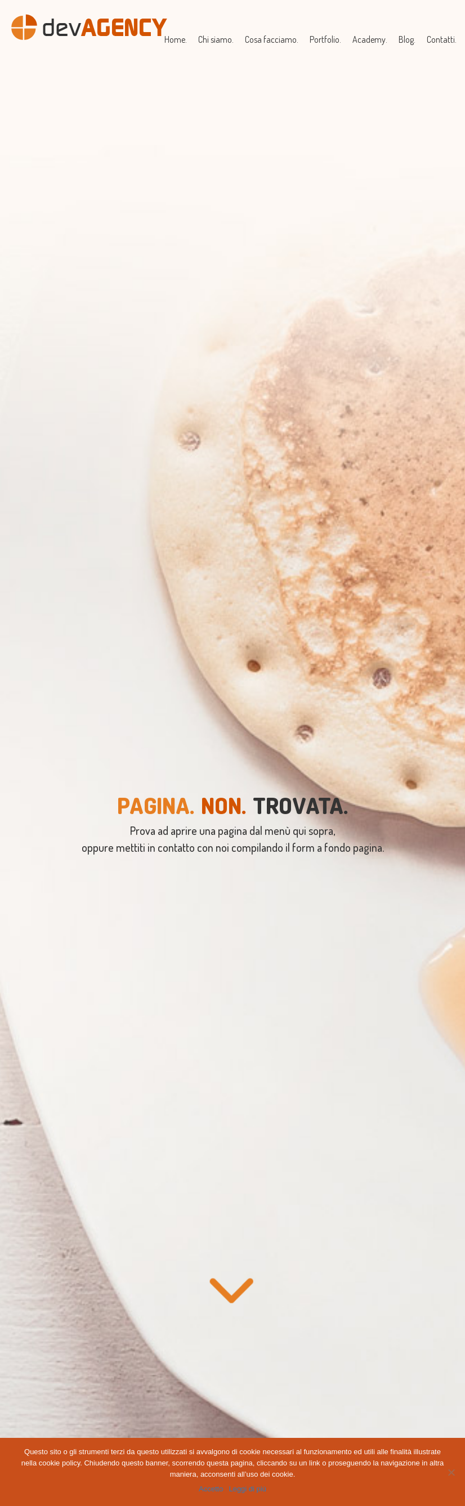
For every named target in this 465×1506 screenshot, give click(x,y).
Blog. (407, 39)
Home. (175, 39)
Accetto (211, 1489)
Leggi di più (247, 1489)
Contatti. (442, 39)
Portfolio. (325, 39)
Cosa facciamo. (271, 39)
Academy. (369, 39)
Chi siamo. (216, 39)
